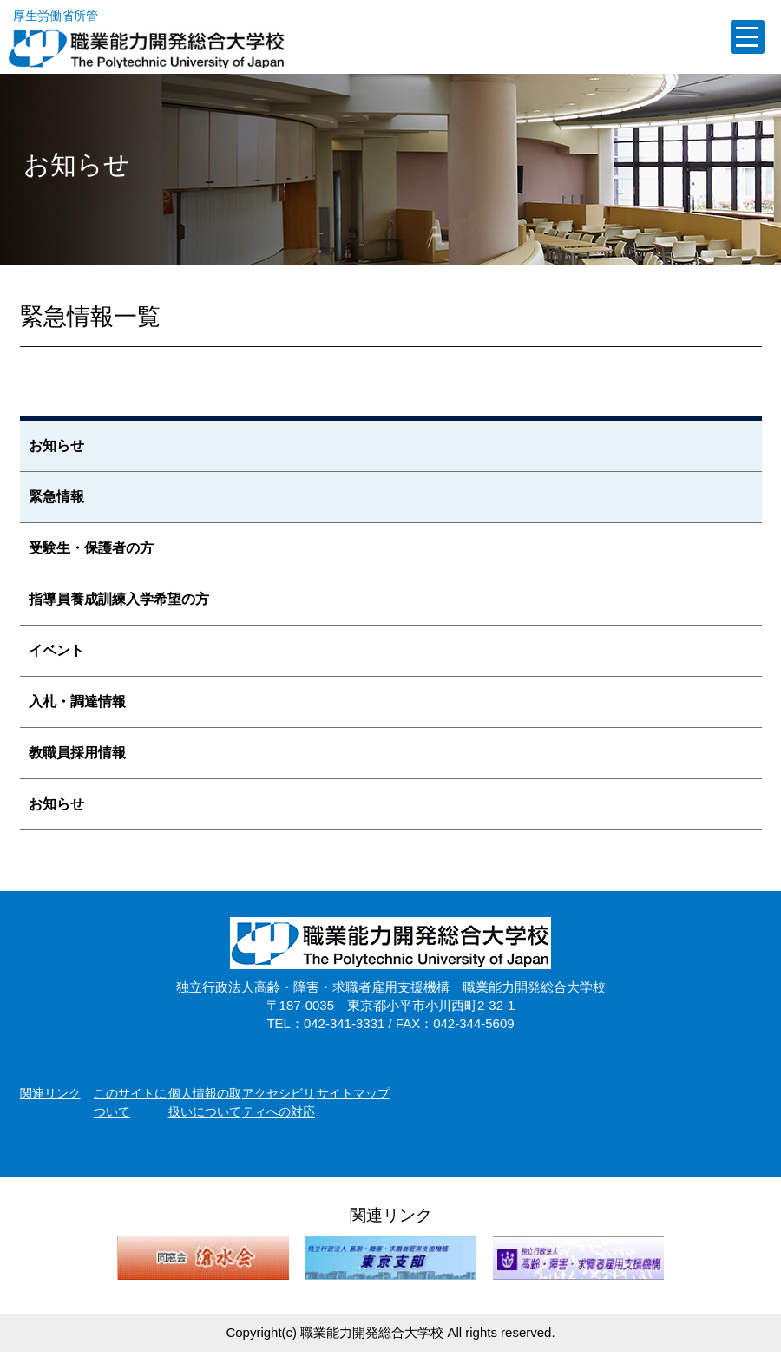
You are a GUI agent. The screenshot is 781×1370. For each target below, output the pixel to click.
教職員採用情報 (77, 752)
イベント (56, 650)
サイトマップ (353, 1093)
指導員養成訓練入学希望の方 (119, 599)
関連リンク (50, 1093)
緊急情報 (56, 496)
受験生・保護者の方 (91, 548)
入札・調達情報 (77, 701)
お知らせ (56, 445)
